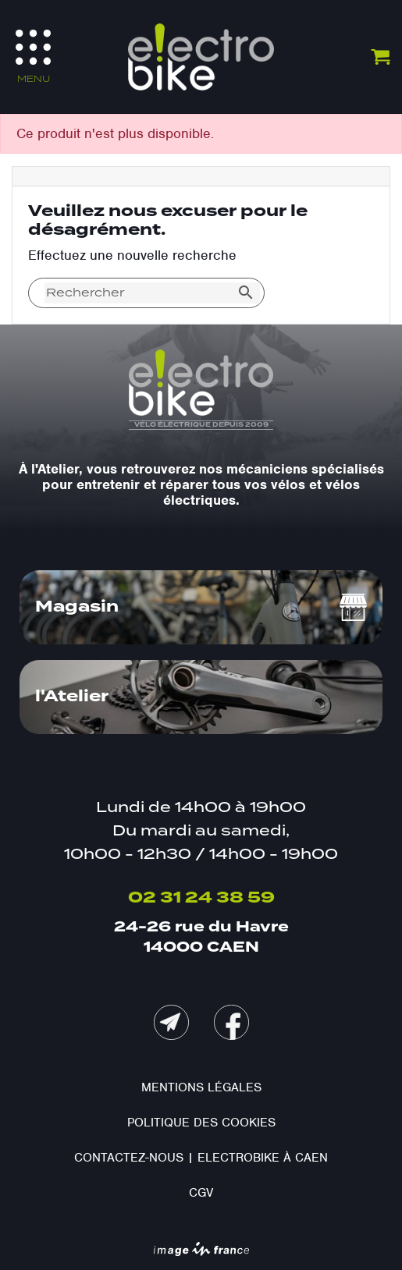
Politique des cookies (201, 1122)
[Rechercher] (138, 292)
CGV (201, 1193)
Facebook (231, 1022)
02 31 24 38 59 (201, 898)
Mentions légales (201, 1087)
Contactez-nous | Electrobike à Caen (201, 1157)
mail (171, 1022)
